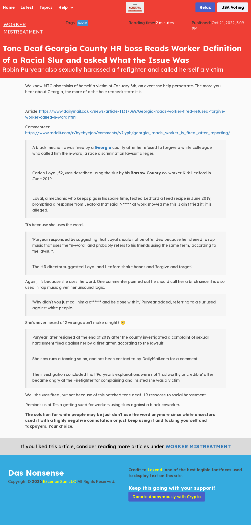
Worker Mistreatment (198, 446)
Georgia (103, 147)
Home (9, 7)
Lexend (155, 469)
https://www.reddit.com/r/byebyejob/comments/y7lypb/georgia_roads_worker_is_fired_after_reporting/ (127, 132)
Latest (27, 7)
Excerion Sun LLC (59, 481)
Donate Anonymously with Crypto (167, 496)
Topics (46, 7)
